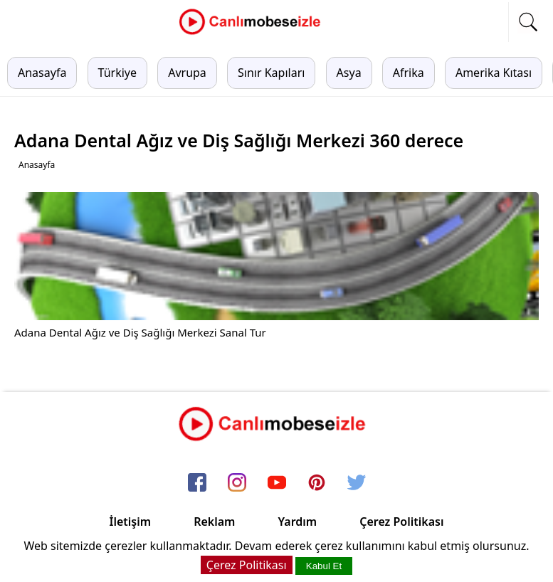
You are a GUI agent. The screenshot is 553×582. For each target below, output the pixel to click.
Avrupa (187, 72)
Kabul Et (324, 566)
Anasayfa (42, 72)
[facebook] (197, 483)
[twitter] (356, 483)
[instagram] (237, 483)
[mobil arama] (528, 22)
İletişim (131, 521)
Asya (349, 72)
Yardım (297, 521)
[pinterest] (316, 483)
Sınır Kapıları (271, 72)
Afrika (408, 72)
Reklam (214, 521)
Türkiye (117, 72)
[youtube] (277, 483)
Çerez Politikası (401, 521)
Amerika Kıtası (493, 72)
